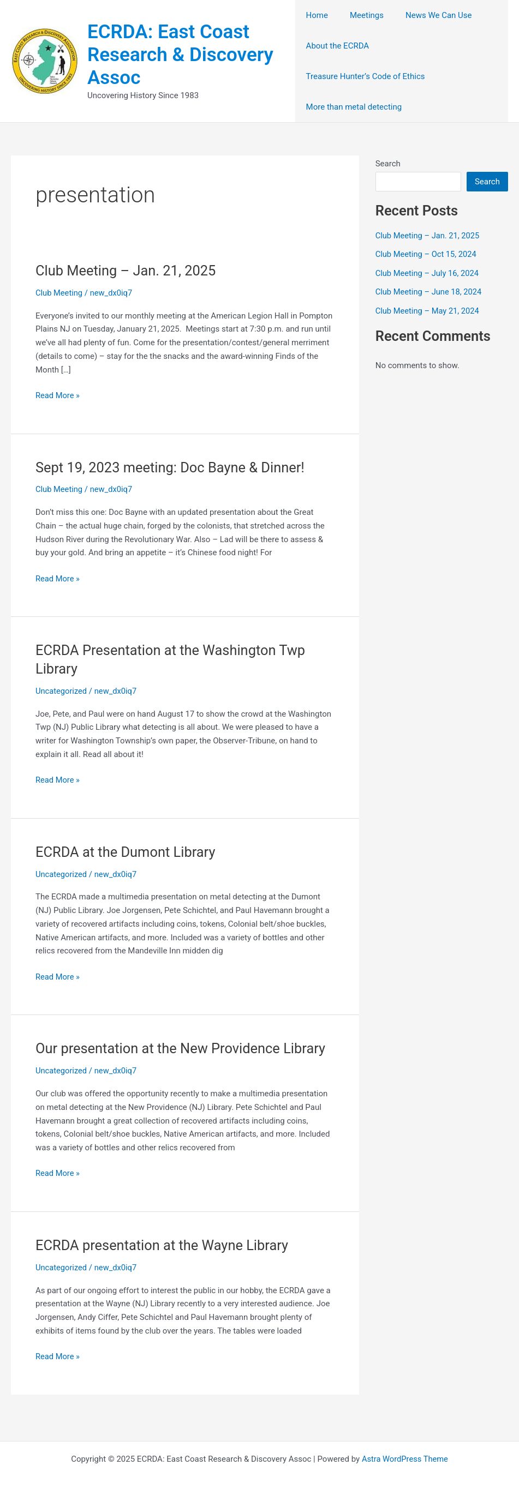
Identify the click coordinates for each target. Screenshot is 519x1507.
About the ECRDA (337, 46)
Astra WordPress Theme (405, 1459)
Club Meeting (59, 293)
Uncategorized (61, 691)
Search (388, 164)
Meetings (361, 15)
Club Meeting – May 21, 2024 (428, 311)
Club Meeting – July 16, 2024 (428, 273)
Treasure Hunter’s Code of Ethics (365, 76)
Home (317, 15)
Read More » (58, 396)
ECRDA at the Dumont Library (127, 852)
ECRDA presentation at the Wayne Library (164, 1245)
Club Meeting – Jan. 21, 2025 (127, 270)
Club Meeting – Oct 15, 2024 (427, 254)
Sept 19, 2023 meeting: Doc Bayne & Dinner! (173, 467)
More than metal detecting (354, 107)
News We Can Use (428, 15)
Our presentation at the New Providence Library (183, 1048)
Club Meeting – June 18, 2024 (429, 292)
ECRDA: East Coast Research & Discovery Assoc (180, 55)
